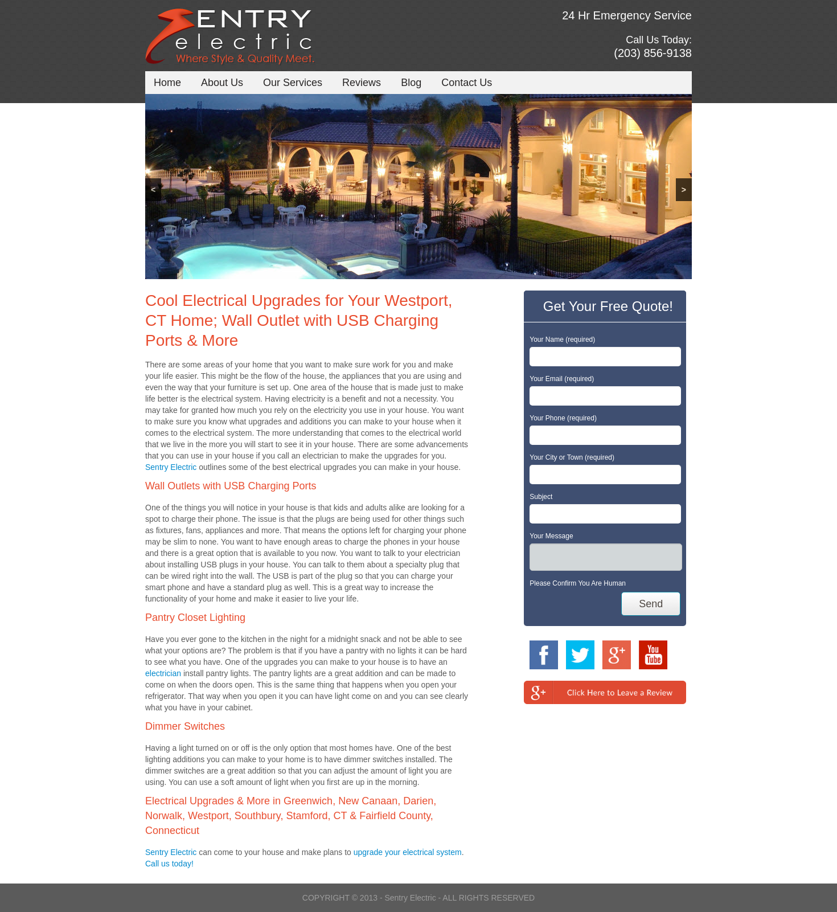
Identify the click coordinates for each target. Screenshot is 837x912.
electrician (163, 673)
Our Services (292, 82)
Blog (411, 82)
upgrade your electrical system (408, 852)
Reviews (361, 82)
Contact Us (466, 82)
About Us (222, 82)
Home (167, 82)
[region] (418, 186)
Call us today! (169, 863)
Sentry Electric (170, 467)
